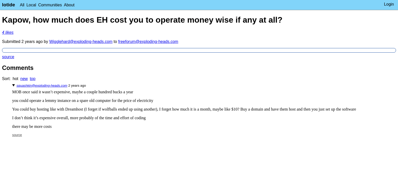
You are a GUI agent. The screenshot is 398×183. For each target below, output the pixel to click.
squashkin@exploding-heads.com (41, 85)
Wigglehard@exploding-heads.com (80, 41)
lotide (8, 4)
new (24, 79)
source (8, 57)
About (69, 5)
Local (31, 5)
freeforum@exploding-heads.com (148, 41)
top (32, 79)
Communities (50, 5)
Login (389, 4)
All (22, 5)
